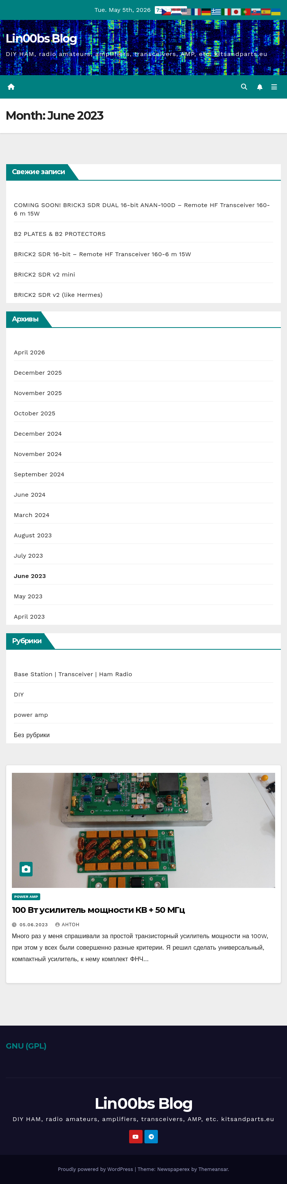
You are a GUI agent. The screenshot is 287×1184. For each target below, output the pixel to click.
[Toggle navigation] (274, 87)
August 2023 (33, 535)
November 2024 (38, 454)
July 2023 (28, 555)
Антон (67, 924)
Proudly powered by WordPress (96, 1169)
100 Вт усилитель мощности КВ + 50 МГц (98, 910)
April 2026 (29, 352)
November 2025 (38, 393)
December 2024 (38, 433)
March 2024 (31, 515)
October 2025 (34, 413)
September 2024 (39, 474)
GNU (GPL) (26, 1046)
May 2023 (28, 596)
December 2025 (38, 372)
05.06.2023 (35, 924)
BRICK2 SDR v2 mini (44, 274)
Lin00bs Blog (41, 38)
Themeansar (213, 1169)
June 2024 (30, 494)
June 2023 (30, 576)
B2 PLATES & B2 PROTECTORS (60, 233)
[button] (244, 87)
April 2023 (29, 616)
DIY (19, 694)
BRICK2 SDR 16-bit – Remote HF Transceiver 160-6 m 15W (102, 254)
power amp (31, 714)
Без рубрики (32, 735)
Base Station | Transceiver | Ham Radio (73, 674)
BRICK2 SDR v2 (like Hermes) (58, 294)
